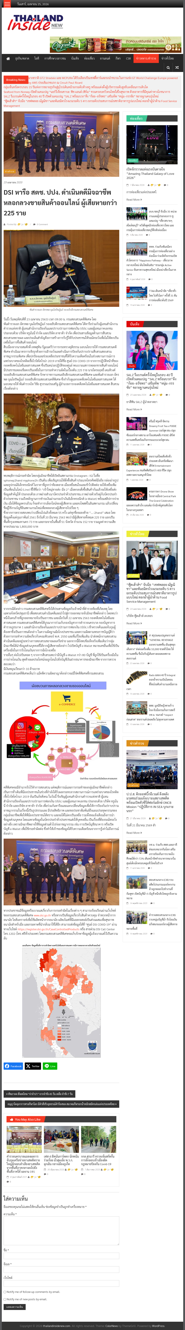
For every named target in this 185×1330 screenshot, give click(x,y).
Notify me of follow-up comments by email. (33, 1292)
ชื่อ (6, 1250)
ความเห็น (10, 1214)
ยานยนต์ (105, 58)
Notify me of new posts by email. (27, 1299)
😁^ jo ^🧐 (35, 1177)
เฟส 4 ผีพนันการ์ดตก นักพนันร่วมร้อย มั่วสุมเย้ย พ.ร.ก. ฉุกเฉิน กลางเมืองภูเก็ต (61, 1160)
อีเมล (8, 1264)
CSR (128, 58)
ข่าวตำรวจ (9, 171)
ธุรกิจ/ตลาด (22, 58)
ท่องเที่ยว (89, 58)
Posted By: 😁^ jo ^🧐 (17, 224)
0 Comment (40, 224)
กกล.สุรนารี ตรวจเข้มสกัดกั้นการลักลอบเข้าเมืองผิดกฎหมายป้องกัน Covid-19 (97, 1160)
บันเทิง (75, 58)
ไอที (37, 58)
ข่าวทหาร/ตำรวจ (146, 58)
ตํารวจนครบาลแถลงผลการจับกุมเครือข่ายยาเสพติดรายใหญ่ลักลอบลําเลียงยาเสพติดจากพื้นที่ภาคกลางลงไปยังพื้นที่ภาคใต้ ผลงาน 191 (23, 1163)
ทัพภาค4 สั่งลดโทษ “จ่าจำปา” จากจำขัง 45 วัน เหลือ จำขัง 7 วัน (40, 1093)
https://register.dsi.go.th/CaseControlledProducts (49, 929)
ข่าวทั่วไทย (168, 58)
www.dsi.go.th (43, 915)
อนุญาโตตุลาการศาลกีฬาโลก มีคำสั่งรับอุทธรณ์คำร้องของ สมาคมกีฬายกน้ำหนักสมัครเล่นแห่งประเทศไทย (61, 1104)
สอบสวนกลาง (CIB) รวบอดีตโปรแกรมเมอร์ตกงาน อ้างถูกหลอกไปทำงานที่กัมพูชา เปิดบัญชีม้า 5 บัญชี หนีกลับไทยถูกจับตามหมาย (151, 889)
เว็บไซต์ (8, 1278)
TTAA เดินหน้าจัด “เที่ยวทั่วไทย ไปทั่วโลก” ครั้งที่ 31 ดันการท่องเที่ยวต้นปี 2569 (163, 295)
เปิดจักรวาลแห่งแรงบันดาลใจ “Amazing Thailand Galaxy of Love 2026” (150, 173)
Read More (134, 199)
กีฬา (118, 58)
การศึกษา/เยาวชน (55, 58)
